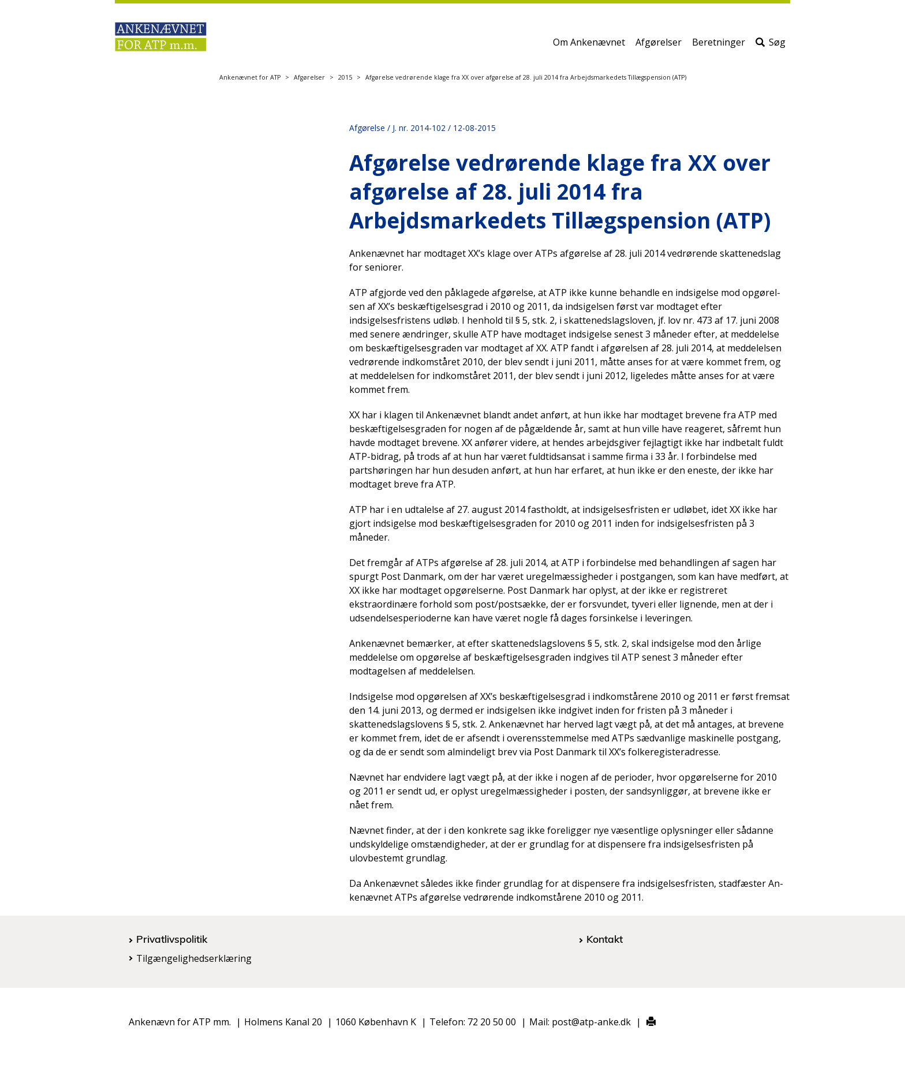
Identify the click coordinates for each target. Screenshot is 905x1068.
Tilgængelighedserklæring (194, 958)
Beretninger (718, 44)
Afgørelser (658, 44)
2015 (345, 77)
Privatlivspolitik (171, 938)
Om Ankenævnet (589, 44)
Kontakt (604, 938)
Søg (771, 44)
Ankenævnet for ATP (250, 77)
